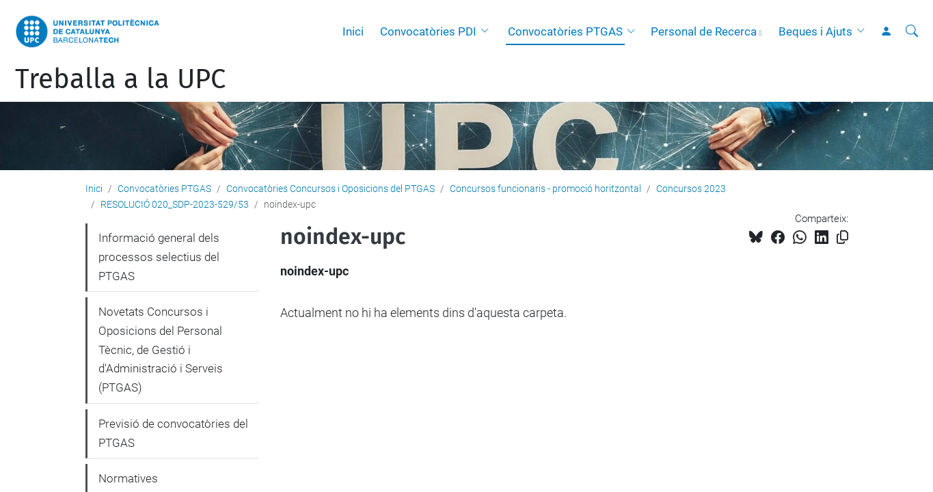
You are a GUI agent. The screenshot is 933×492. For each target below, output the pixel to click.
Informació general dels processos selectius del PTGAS (158, 256)
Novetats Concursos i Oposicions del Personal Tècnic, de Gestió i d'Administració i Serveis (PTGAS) (160, 349)
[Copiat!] (842, 237)
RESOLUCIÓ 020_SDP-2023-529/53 (174, 204)
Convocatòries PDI (428, 31)
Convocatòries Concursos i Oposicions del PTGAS (330, 188)
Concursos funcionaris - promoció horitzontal (545, 188)
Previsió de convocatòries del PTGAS (173, 433)
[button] (488, 31)
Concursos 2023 (691, 188)
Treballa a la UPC (120, 79)
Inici (353, 31)
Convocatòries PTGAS (565, 31)
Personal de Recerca (704, 31)
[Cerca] (912, 31)
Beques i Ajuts (815, 31)
